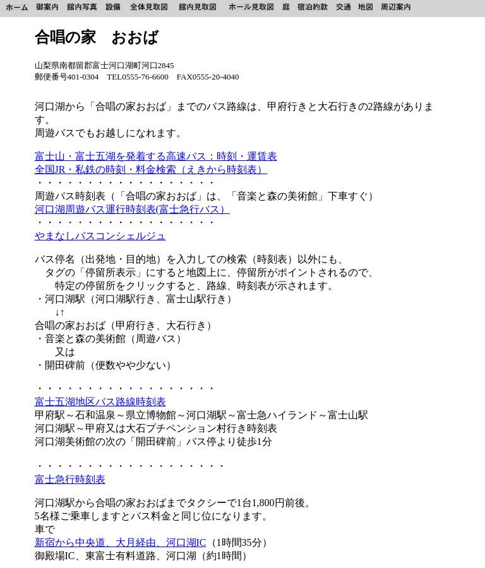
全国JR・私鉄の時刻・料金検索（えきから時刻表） (151, 169)
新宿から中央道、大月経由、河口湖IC (121, 542)
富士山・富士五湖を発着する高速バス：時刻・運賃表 (156, 156)
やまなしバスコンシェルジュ (100, 235)
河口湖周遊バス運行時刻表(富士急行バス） (132, 209)
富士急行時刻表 (70, 479)
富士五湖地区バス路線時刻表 (100, 401)
